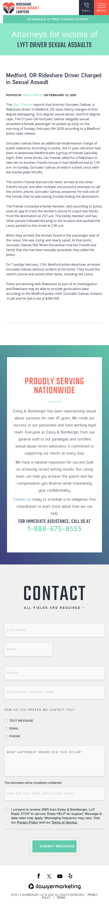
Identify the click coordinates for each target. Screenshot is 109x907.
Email (14, 728)
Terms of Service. (64, 822)
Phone (14, 736)
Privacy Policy (27, 822)
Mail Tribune (22, 104)
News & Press (32, 95)
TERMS (61, 897)
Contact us (22, 499)
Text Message (21, 720)
